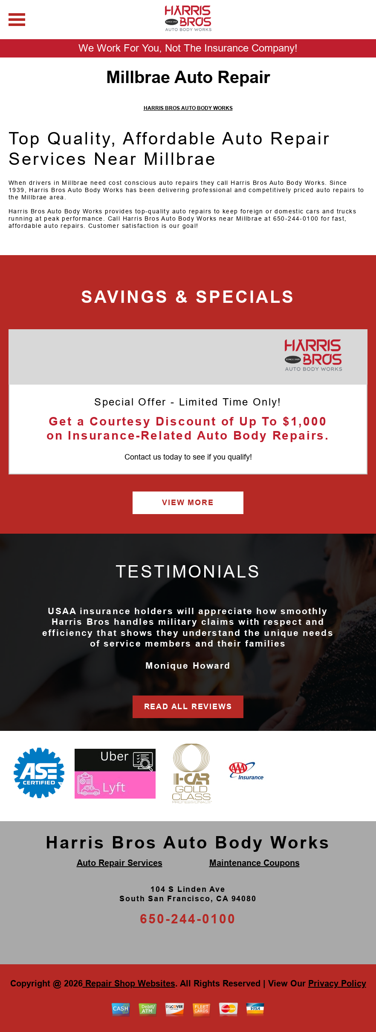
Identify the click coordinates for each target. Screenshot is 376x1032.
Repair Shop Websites (129, 983)
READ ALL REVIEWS (188, 706)
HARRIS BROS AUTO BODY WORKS (188, 108)
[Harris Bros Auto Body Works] (313, 356)
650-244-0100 (296, 218)
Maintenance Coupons (254, 863)
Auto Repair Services (119, 863)
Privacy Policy (337, 983)
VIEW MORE (188, 502)
